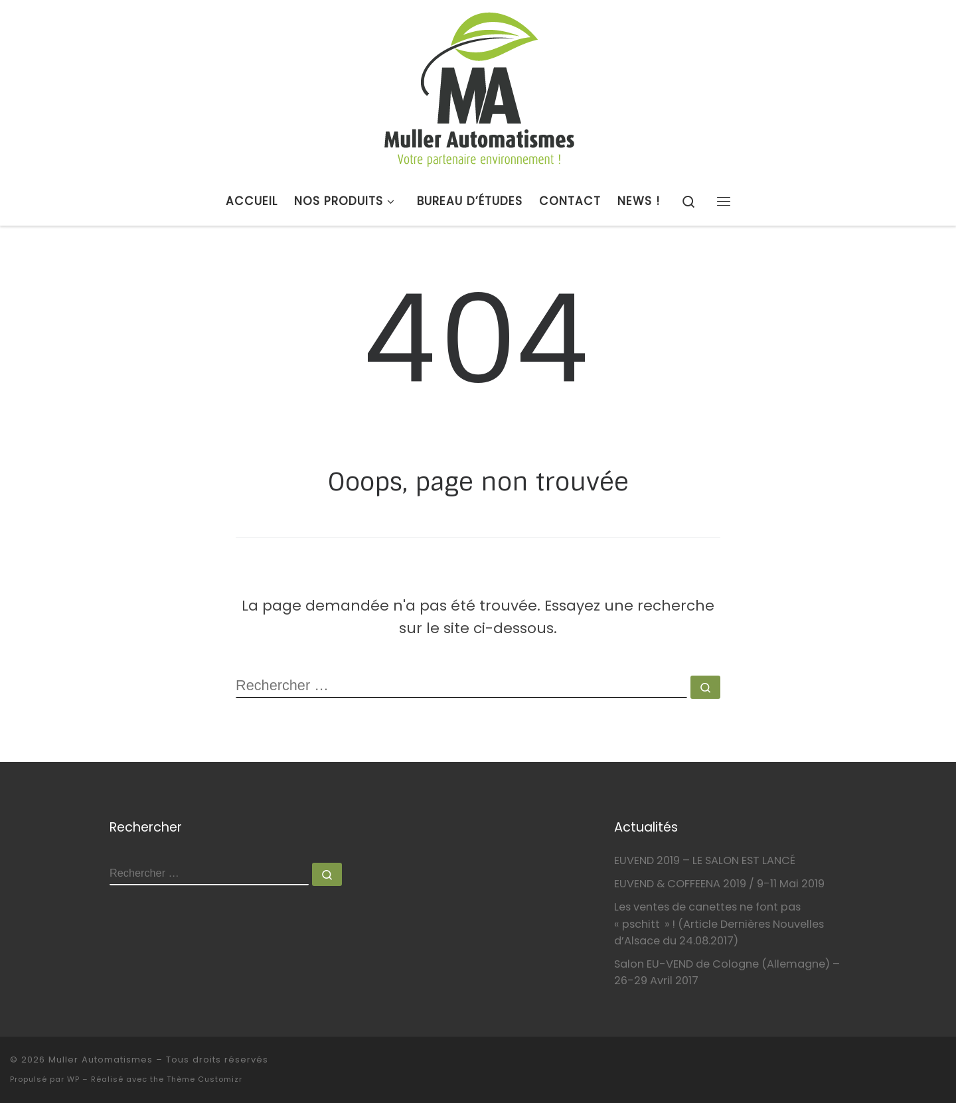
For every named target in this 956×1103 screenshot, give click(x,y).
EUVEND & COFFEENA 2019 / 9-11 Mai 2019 (719, 883)
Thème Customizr (204, 1079)
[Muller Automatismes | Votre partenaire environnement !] (478, 87)
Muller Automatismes (100, 1059)
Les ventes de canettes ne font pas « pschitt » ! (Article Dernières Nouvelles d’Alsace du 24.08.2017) (719, 923)
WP (73, 1079)
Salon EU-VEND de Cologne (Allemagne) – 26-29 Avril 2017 (727, 972)
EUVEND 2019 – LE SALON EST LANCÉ (704, 860)
